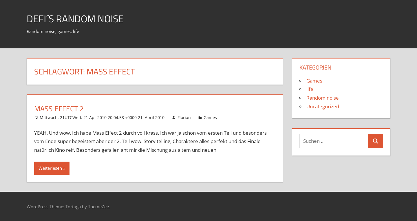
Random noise (322, 97)
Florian (184, 117)
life (309, 89)
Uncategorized (322, 106)
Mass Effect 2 (61, 108)
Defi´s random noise (78, 18)
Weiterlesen (50, 168)
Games (210, 117)
